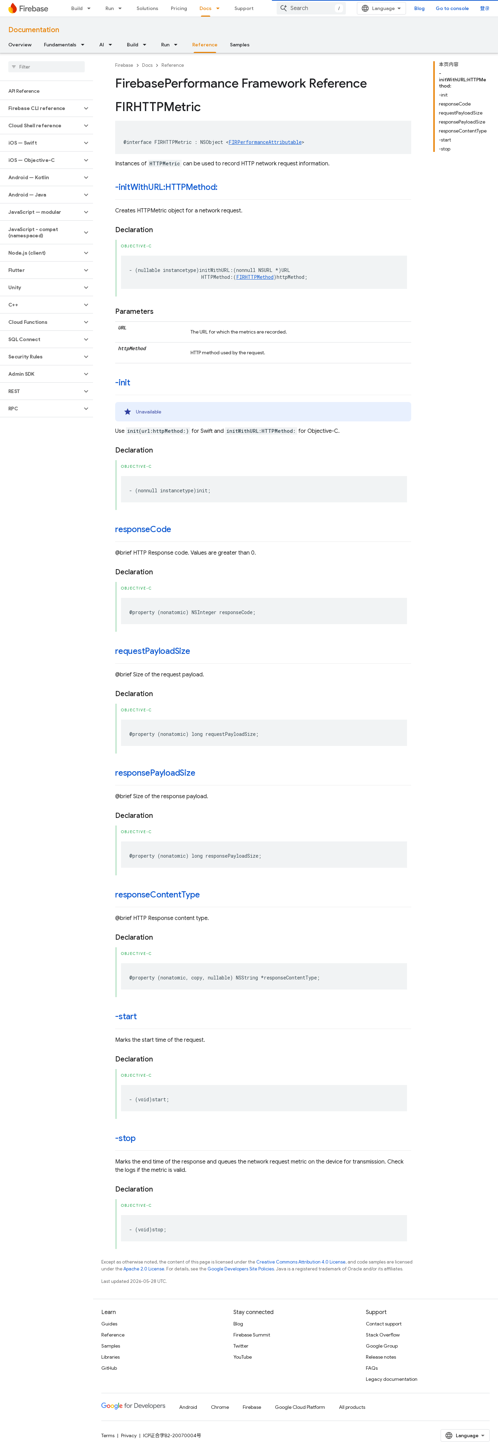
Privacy (129, 1435)
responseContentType (157, 895)
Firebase (124, 65)
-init (122, 382)
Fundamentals (60, 45)
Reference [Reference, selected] (205, 45)
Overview (19, 45)
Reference (173, 65)
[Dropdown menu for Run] (122, 8)
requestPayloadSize (152, 651)
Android (188, 1407)
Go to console (452, 8)
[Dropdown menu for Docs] (220, 8)
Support (243, 8)
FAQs (372, 1368)
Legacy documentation (391, 1379)
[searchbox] (46, 66)
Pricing (179, 8)
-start (126, 1016)
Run (109, 8)
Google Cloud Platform (300, 1407)
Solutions (147, 8)
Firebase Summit (251, 1335)
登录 (485, 8)
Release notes (381, 1357)
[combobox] (311, 8)
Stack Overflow (383, 1335)
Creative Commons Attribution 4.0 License (300, 1262)
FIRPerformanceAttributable (265, 142)
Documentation (33, 30)
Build (77, 8)
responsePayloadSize (155, 773)
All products (352, 1407)
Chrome (220, 1407)
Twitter (240, 1346)
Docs (147, 65)
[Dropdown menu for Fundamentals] (84, 44)
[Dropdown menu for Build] (91, 8)
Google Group (382, 1346)
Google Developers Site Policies (241, 1269)
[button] (41, 108)
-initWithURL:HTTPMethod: (166, 187)
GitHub (109, 1368)
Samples (240, 45)
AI (101, 45)
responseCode (143, 529)
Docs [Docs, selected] (206, 8)
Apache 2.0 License (143, 1269)
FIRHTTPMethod (255, 277)
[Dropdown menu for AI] (112, 44)
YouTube (242, 1357)
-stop (125, 1138)
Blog (419, 8)
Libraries (110, 1357)
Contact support (384, 1324)
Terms (107, 1435)
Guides (109, 1324)
